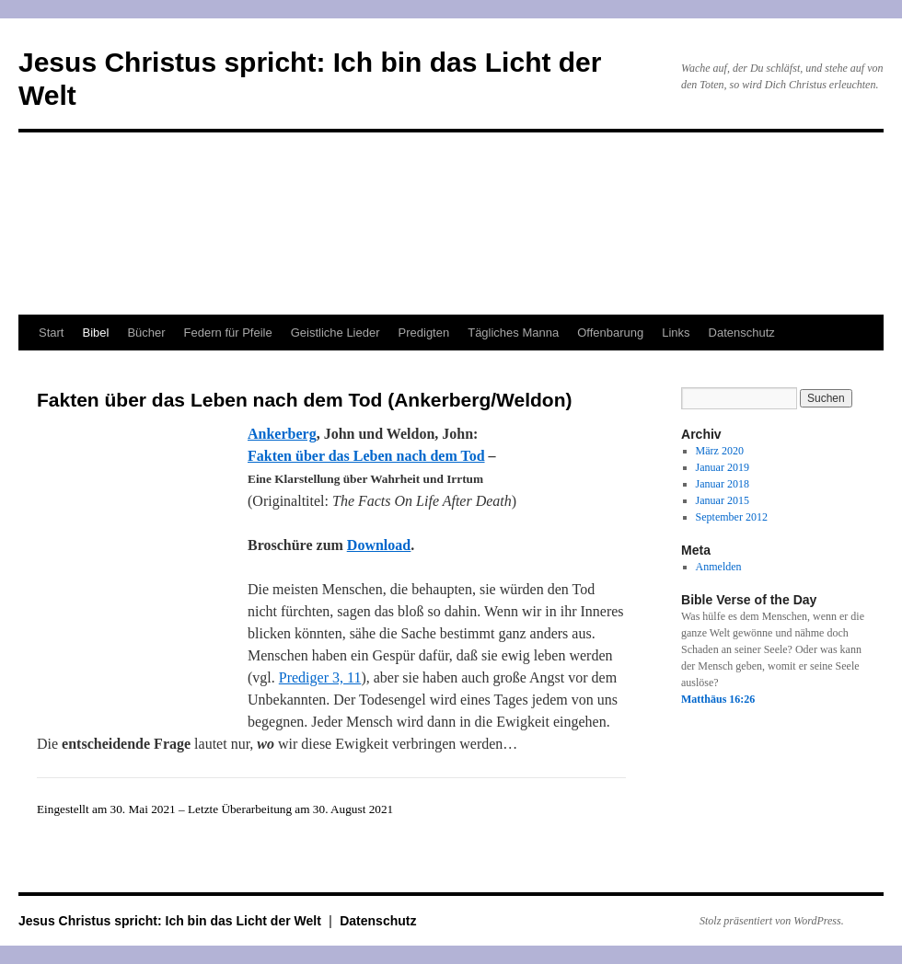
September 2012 (732, 517)
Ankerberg (282, 434)
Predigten (424, 332)
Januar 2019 (722, 467)
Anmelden (719, 566)
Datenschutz (742, 332)
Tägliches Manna (513, 332)
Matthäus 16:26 (718, 699)
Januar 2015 (722, 500)
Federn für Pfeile (228, 332)
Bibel (95, 332)
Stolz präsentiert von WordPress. (772, 920)
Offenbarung (610, 332)
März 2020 (720, 450)
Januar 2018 (722, 483)
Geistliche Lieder (335, 332)
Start (51, 332)
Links (675, 332)
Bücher (146, 332)
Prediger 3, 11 (320, 677)
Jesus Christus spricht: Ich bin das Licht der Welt (171, 920)
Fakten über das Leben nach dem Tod (366, 456)
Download (379, 545)
